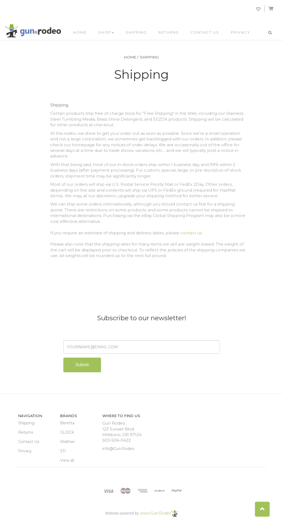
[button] (262, 509)
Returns (168, 32)
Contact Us (205, 32)
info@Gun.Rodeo (118, 448)
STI (63, 451)
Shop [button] (106, 32)
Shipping (136, 32)
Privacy (240, 32)
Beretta (67, 423)
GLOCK (67, 432)
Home (80, 32)
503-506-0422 (116, 440)
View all (67, 460)
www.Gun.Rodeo (159, 513)
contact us (191, 232)
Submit (82, 364)
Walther (67, 441)
